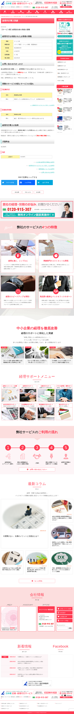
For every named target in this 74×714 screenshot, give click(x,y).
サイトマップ (58, 703)
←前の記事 (16, 192)
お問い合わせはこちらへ (38, 469)
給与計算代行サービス (63, 69)
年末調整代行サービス (24, 708)
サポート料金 (61, 80)
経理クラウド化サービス (7, 706)
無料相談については (46, 169)
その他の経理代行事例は (45, 162)
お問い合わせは (47, 172)
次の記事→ (38, 192)
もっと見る (38, 581)
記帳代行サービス (62, 65)
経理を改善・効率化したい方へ (8, 703)
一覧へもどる (28, 192)
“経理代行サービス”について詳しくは (41, 165)
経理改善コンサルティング (64, 76)
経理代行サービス (62, 62)
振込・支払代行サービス (63, 73)
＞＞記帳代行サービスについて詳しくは (42, 105)
